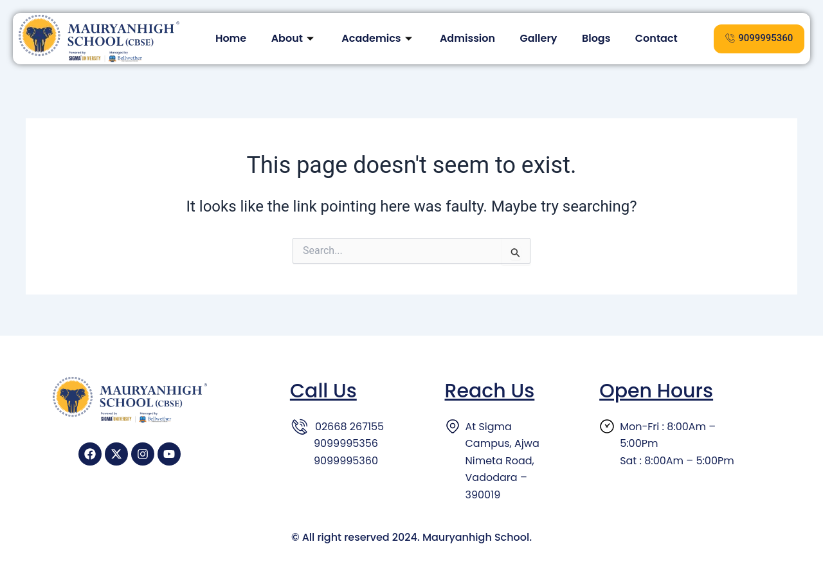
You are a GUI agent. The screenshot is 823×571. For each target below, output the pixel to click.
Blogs (598, 38)
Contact (659, 38)
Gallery (539, 38)
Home (227, 38)
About (291, 38)
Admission (467, 38)
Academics (377, 38)
